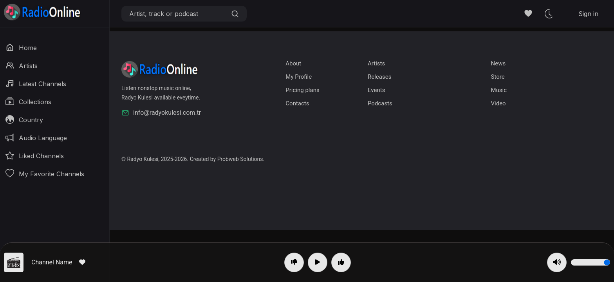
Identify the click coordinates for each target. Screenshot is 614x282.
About (293, 63)
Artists (376, 63)
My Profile (298, 76)
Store (497, 76)
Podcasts (380, 103)
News (498, 63)
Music (499, 90)
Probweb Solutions (240, 159)
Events (376, 90)
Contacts (297, 103)
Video (498, 103)
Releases (379, 76)
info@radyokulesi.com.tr (161, 113)
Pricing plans (302, 90)
